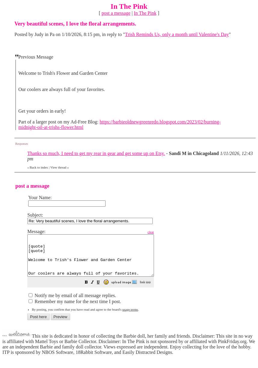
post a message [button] (116, 13)
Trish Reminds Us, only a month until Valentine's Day (177, 34)
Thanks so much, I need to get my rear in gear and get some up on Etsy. (96, 153)
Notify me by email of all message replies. (72, 303)
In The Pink (145, 13)
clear (166, 232)
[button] (101, 290)
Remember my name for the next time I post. (75, 309)
